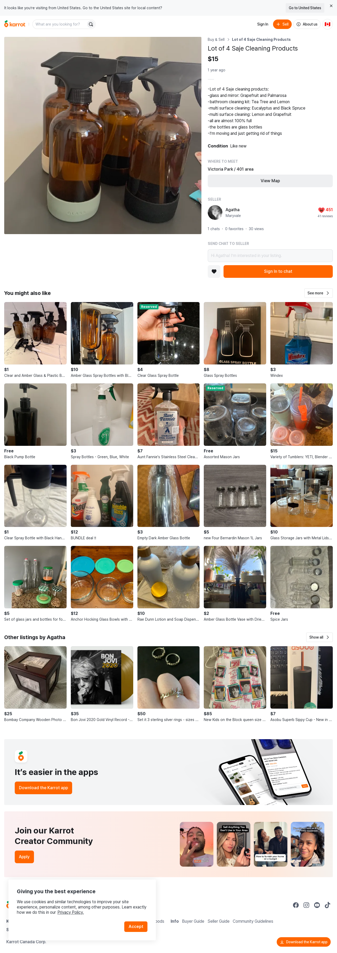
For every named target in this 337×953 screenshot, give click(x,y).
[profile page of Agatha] (215, 212)
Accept (135, 926)
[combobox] (59, 24)
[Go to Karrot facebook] (296, 905)
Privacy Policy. (70, 912)
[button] (318, 293)
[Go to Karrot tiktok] (327, 905)
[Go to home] (14, 24)
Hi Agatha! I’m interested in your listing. (270, 255)
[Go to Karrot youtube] (317, 905)
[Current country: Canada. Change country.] (327, 24)
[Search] (91, 24)
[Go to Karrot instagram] (306, 905)
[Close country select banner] (331, 5)
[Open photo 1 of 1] (102, 135)
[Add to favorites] (214, 271)
